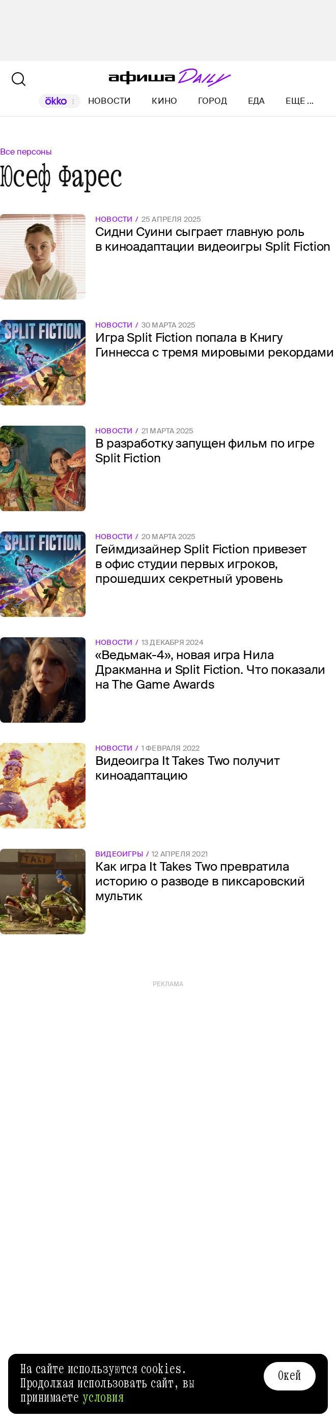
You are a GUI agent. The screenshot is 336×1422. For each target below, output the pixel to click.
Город (212, 101)
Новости (109, 101)
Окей (289, 1376)
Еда (256, 101)
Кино (164, 101)
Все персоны (26, 151)
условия (103, 1397)
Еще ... (300, 101)
